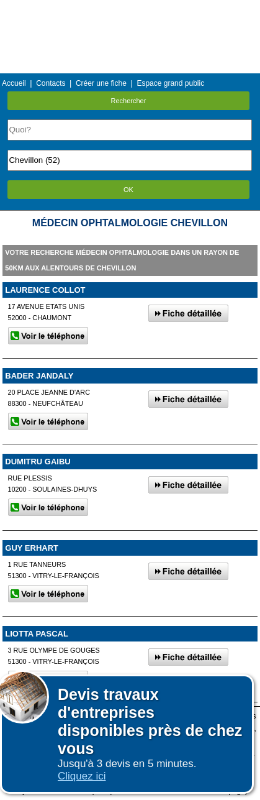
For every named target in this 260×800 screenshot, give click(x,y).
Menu (130, 9)
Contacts (50, 83)
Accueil (14, 83)
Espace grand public (170, 83)
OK (128, 189)
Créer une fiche (101, 83)
